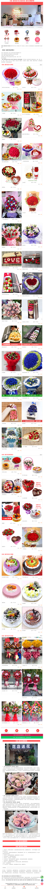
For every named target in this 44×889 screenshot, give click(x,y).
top (42, 884)
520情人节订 (19, 45)
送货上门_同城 (24, 45)
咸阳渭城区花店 (15, 870)
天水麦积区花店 (15, 871)
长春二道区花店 (20, 883)
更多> (41, 64)
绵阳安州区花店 (28, 871)
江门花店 (3, 870)
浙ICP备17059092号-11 (33, 883)
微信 (42, 877)
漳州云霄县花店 (15, 872)
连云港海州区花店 (22, 870)
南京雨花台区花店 (30, 872)
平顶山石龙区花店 (22, 872)
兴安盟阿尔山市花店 (8, 872)
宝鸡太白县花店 (35, 871)
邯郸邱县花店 (9, 871)
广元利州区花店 (9, 870)
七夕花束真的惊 (31, 45)
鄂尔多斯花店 (29, 870)
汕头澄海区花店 (36, 872)
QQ (42, 880)
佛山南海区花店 (22, 871)
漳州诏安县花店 (35, 870)
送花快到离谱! (37, 45)
